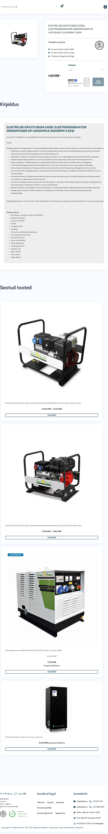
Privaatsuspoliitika (44, 808)
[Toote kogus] (86, 82)
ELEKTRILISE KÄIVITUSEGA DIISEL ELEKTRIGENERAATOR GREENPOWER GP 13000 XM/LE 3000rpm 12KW (43, 403)
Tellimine (40, 802)
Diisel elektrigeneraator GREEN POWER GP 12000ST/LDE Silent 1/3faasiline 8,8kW (33, 651)
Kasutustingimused (44, 813)
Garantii (50, 802)
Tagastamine (60, 813)
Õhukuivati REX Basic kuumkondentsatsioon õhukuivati (24, 737)
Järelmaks (60, 802)
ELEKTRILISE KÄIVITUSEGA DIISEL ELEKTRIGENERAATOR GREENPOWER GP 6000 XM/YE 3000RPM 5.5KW (43, 526)
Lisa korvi (98, 82)
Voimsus (71, 65)
